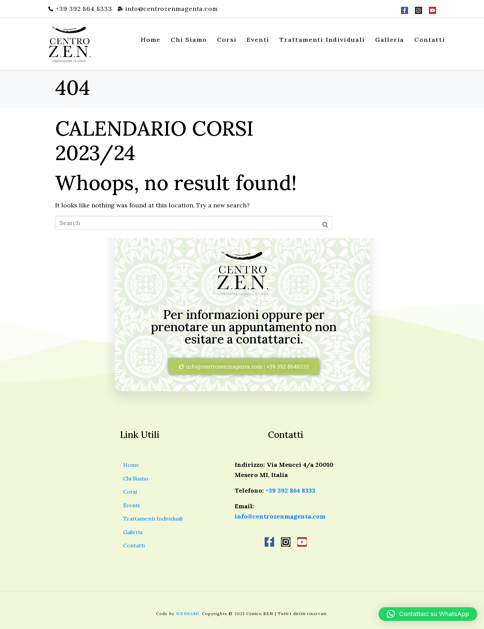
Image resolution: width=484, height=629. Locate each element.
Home (151, 40)
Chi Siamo (189, 40)
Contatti (429, 40)
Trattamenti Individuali (322, 40)
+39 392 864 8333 (290, 490)
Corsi (226, 40)
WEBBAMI (188, 613)
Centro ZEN (259, 613)
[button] (428, 614)
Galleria (389, 40)
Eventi (258, 40)
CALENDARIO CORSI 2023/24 (154, 140)
